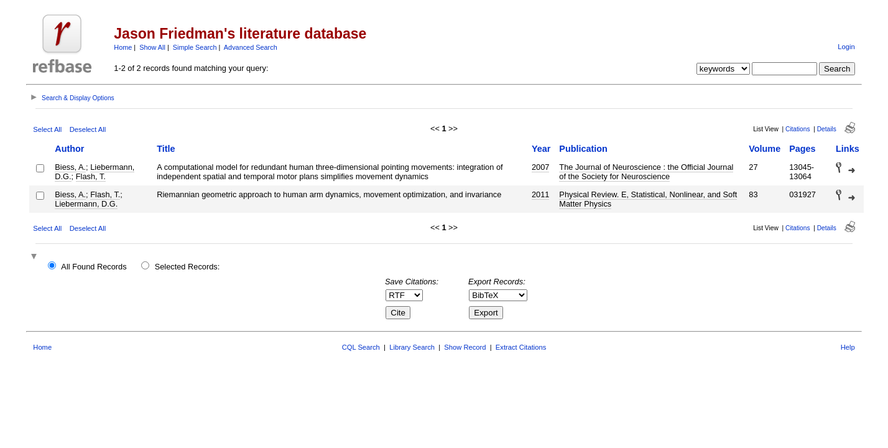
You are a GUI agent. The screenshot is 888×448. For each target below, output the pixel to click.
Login (846, 46)
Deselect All (88, 129)
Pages (802, 149)
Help (848, 347)
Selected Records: (187, 266)
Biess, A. (70, 167)
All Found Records (93, 266)
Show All (152, 47)
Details (826, 129)
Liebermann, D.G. (86, 203)
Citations (797, 129)
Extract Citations (521, 347)
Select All (47, 129)
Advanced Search (250, 47)
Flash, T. (91, 176)
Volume (764, 149)
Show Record (465, 347)
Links (847, 149)
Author (69, 149)
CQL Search (361, 347)
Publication (583, 149)
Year (541, 149)
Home (123, 47)
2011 (540, 194)
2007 (540, 167)
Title (166, 149)
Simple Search (195, 47)
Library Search (412, 347)
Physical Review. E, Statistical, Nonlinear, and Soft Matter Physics (648, 199)
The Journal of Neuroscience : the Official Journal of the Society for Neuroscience (646, 171)
